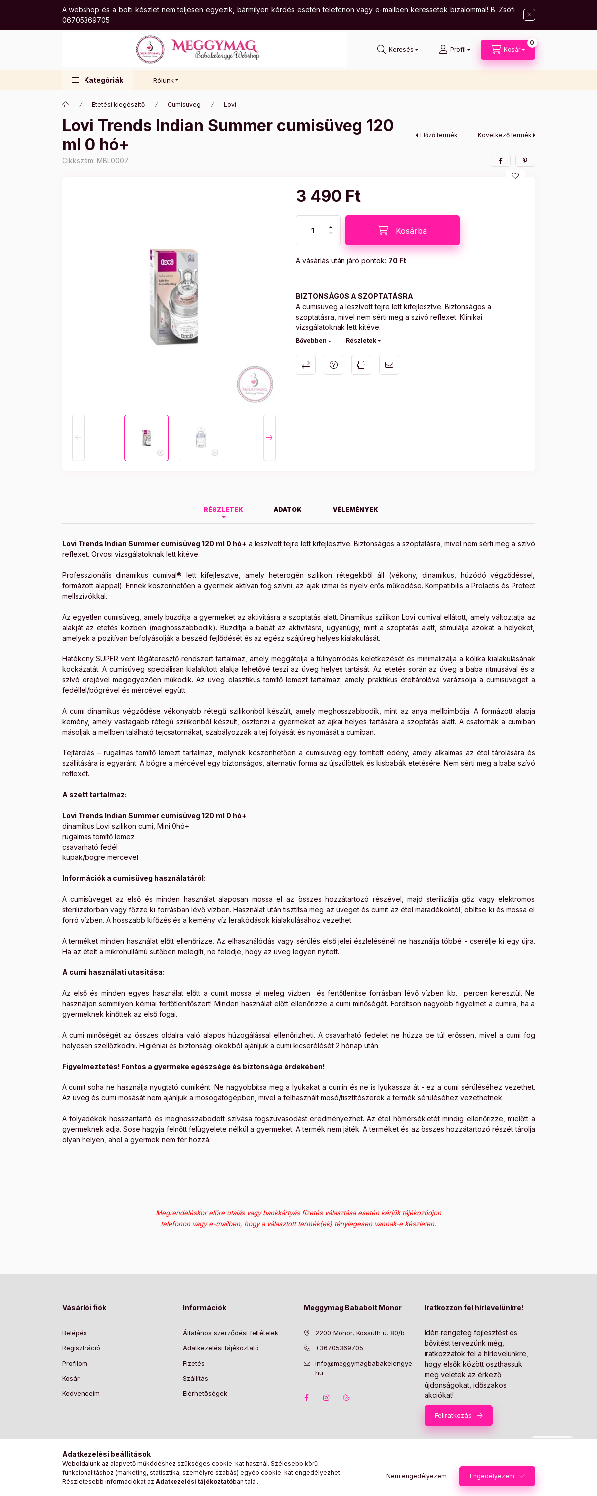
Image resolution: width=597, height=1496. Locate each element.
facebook (307, 1398)
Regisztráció (81, 1348)
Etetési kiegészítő (118, 104)
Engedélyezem (492, 1476)
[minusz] (331, 237)
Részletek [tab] (223, 509)
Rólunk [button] (163, 80)
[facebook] (501, 161)
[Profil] (454, 50)
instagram (327, 1398)
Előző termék (439, 135)
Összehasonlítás (306, 365)
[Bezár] (529, 15)
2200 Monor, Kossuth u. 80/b (360, 1333)
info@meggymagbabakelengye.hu (364, 1368)
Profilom (74, 1363)
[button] (97, 80)
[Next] (269, 438)
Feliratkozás (453, 1415)
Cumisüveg (184, 104)
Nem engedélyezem (416, 1476)
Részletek (361, 340)
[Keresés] (397, 50)
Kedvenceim (81, 1393)
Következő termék (505, 135)
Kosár (71, 1378)
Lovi (230, 104)
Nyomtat (361, 365)
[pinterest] (525, 161)
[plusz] (331, 223)
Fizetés (194, 1363)
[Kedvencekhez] (515, 176)
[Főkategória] (65, 104)
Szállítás (195, 1378)
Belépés (74, 1333)
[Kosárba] (402, 230)
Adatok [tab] (288, 509)
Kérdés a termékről (333, 365)
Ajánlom (389, 365)
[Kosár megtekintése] (508, 50)
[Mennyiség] (312, 230)
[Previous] (78, 438)
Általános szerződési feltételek (230, 1333)
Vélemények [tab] (355, 509)
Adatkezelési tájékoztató (221, 1348)
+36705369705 (339, 1348)
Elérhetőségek (205, 1393)
